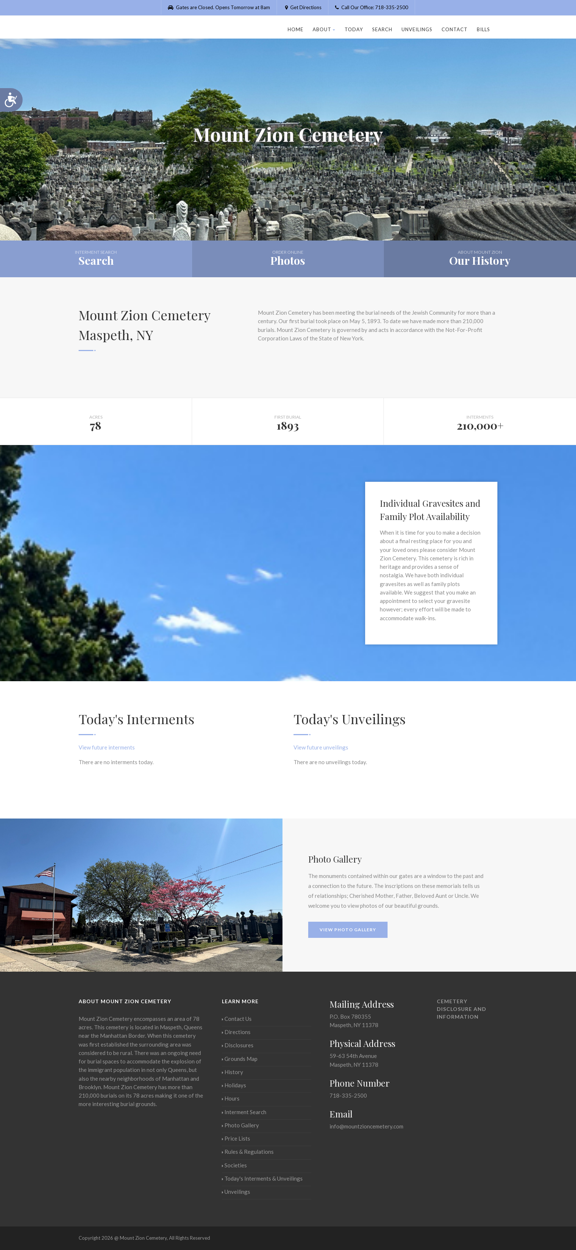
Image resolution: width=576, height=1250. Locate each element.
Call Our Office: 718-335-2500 (371, 7)
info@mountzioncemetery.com (366, 1126)
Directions (236, 1032)
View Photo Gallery (348, 929)
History (232, 1072)
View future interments (107, 747)
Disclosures (237, 1045)
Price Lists (236, 1138)
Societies (234, 1165)
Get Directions (302, 7)
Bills (483, 29)
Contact (455, 29)
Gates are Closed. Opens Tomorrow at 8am (219, 7)
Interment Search (244, 1112)
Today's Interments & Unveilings (262, 1178)
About (324, 29)
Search (382, 29)
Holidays (234, 1085)
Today (354, 29)
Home (295, 29)
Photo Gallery (240, 1125)
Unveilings (417, 29)
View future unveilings (321, 747)
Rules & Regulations (248, 1151)
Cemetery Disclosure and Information (461, 1009)
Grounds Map (240, 1058)
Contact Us (237, 1018)
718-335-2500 (348, 1095)
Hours (231, 1098)
